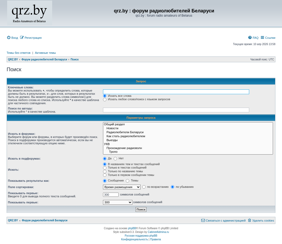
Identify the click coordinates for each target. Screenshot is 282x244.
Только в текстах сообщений (125, 167)
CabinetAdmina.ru (158, 232)
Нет (119, 158)
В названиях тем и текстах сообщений (131, 164)
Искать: (13, 169)
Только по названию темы (123, 171)
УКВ (188, 144)
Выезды (188, 140)
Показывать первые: (23, 193)
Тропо (188, 152)
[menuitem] (12, 38)
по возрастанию (155, 186)
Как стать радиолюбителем (188, 136)
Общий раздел (188, 125)
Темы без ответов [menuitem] (18, 52)
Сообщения (113, 180)
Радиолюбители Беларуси (188, 133)
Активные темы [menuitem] (45, 52)
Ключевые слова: (21, 87)
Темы (132, 180)
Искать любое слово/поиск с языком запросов (136, 99)
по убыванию (182, 186)
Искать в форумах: (21, 133)
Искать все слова (117, 95)
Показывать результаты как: (28, 180)
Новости (188, 129)
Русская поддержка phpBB (141, 235)
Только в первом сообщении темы (128, 174)
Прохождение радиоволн (188, 148)
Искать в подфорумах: (24, 158)
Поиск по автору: (20, 108)
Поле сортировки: (21, 187)
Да (107, 158)
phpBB (132, 228)
